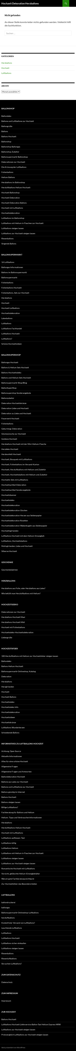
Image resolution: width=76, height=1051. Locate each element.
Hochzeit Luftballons (10, 308)
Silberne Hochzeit (9, 551)
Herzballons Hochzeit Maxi (13, 617)
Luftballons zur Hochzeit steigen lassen (18, 233)
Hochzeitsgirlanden (9, 531)
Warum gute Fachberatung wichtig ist (17, 879)
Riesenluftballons (9, 958)
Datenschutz (6, 982)
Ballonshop (6, 141)
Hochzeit (5, 68)
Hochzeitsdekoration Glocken (14, 510)
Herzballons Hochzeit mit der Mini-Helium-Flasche (23, 444)
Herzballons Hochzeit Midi (13, 622)
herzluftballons (8, 917)
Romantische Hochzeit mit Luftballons (18, 868)
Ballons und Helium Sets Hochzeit (16, 377)
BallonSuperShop (8, 388)
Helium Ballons (8, 177)
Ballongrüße (6, 126)
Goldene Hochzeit (9, 439)
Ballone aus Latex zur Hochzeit (14, 782)
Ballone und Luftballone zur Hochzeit (17, 121)
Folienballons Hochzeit (11, 287)
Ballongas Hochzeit (9, 362)
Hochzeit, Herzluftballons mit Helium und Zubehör (23, 469)
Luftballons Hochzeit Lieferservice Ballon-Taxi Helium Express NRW (31, 1024)
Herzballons (6, 63)
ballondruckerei (8, 902)
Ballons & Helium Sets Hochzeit (15, 367)
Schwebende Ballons (10, 732)
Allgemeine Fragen (9, 766)
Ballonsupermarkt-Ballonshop (14, 157)
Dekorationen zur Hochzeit (13, 162)
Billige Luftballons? (9, 807)
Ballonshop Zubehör (10, 152)
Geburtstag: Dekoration (11, 428)
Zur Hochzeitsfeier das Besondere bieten (19, 884)
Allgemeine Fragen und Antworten (16, 771)
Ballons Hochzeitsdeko (11, 372)
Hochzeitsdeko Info (9, 707)
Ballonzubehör (7, 398)
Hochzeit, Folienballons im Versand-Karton (20, 464)
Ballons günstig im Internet (13, 792)
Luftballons (6, 73)
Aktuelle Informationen (11, 756)
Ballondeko (6, 116)
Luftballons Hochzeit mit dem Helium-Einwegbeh (22, 536)
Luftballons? (6, 338)
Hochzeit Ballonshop (10, 192)
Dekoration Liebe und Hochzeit (15, 408)
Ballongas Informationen (12, 267)
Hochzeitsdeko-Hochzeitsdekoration (17, 632)
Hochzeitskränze (8, 722)
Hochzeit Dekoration (10, 197)
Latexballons (6, 318)
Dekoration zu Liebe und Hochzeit (16, 413)
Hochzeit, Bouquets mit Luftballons (16, 459)
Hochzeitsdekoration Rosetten (14, 520)
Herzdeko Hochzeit (9, 449)
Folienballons (7, 172)
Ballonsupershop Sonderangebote (16, 393)
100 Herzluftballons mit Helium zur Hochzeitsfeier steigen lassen (29, 656)
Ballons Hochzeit (8, 136)
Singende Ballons (8, 243)
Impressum (6, 1001)
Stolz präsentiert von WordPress (13, 1047)
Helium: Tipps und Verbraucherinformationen (21, 817)
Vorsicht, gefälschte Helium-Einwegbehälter (20, 873)
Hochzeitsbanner (8, 495)
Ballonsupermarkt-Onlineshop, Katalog (18, 671)
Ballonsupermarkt (9, 277)
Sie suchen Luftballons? (11, 963)
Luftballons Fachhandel (11, 328)
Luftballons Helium (9, 848)
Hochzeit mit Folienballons (13, 627)
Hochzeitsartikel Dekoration (13, 485)
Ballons (4, 131)
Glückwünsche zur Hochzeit (13, 434)
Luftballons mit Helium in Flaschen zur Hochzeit (22, 223)
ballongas (5, 907)
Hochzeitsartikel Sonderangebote (15, 490)
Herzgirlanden (7, 686)
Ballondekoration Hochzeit (13, 776)
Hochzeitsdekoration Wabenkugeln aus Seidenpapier (24, 525)
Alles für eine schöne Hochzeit (14, 761)
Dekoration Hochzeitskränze (13, 403)
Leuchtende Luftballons (11, 928)
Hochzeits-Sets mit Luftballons (14, 480)
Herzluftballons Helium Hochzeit (15, 187)
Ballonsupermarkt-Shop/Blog (14, 383)
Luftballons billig (8, 843)
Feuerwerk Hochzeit (10, 418)
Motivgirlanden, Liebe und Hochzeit (17, 546)
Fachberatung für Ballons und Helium (17, 812)
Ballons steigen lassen (10, 802)
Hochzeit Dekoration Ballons (14, 203)
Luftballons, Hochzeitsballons (14, 541)
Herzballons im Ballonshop (13, 182)
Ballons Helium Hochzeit (12, 666)
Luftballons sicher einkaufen (13, 943)
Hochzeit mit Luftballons (12, 208)
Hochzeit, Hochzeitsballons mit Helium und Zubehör (24, 474)
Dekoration (6, 676)
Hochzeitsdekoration (10, 213)
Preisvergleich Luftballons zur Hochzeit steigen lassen (24, 1034)
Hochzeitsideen (8, 717)
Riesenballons (7, 238)
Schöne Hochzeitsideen (11, 344)
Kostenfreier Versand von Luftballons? (18, 923)
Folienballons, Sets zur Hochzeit (15, 293)
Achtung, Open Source (11, 751)
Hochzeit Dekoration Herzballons (20, 3)
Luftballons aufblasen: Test (13, 838)
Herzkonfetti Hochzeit (11, 454)
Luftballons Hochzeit (10, 333)
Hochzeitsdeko (7, 500)
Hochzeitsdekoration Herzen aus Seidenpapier (21, 515)
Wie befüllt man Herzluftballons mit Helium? (21, 593)
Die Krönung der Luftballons (13, 167)
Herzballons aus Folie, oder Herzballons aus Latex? (23, 588)
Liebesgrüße (6, 637)
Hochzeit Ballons (8, 697)
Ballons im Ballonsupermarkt (14, 272)
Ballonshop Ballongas (10, 146)
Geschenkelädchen (9, 570)
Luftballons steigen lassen (12, 228)
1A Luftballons (7, 262)
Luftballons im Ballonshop (12, 218)
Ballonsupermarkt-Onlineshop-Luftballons (20, 912)
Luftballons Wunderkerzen (13, 727)
